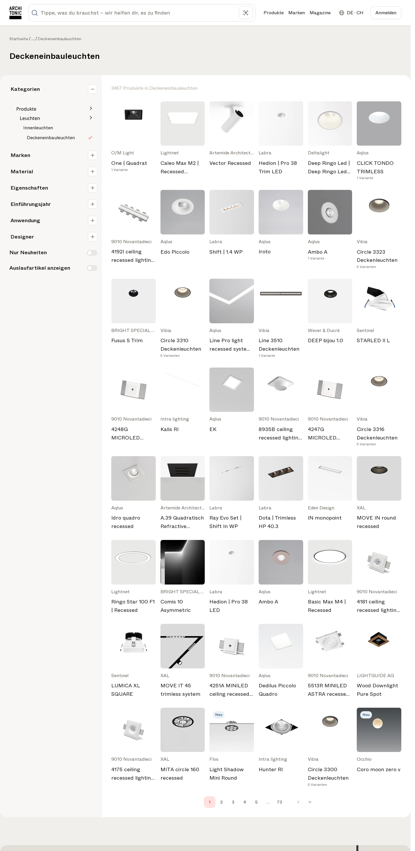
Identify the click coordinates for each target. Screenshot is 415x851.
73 (279, 802)
